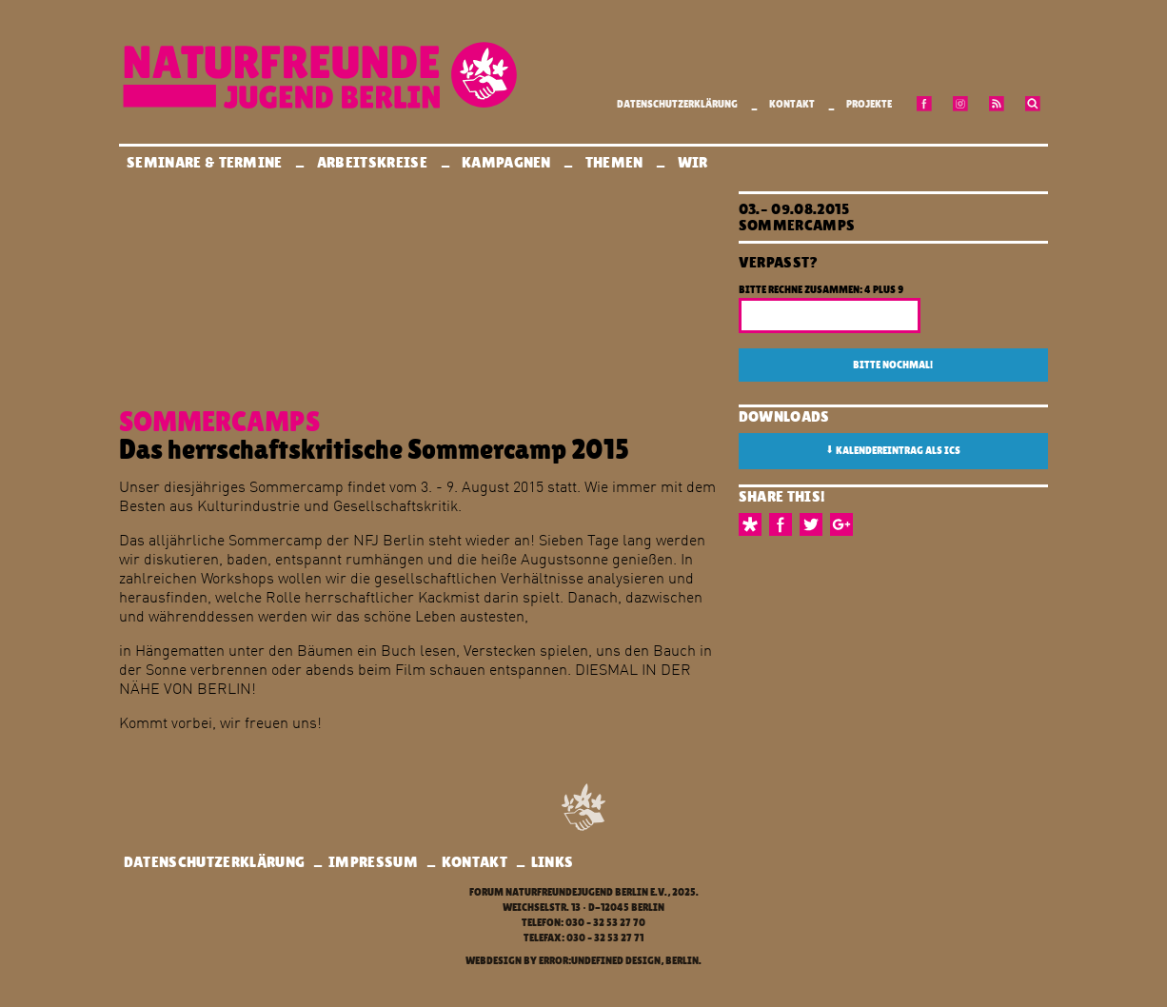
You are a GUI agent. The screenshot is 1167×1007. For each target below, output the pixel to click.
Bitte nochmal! (893, 365)
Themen (615, 162)
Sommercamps (797, 225)
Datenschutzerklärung (677, 104)
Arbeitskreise (374, 162)
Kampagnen (508, 162)
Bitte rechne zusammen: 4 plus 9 (821, 290)
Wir (694, 162)
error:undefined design (600, 961)
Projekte (869, 104)
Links (552, 862)
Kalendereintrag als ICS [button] (892, 450)
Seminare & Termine (206, 162)
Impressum (373, 862)
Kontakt (792, 104)
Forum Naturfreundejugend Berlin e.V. (568, 892)
